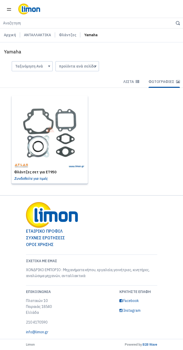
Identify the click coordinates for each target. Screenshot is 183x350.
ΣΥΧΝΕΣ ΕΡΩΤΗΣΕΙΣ (45, 237)
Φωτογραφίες (164, 81)
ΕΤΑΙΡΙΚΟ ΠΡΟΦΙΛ (44, 231)
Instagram (130, 310)
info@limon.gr (37, 332)
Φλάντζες (67, 35)
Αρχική (10, 35)
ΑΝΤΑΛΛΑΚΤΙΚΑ (37, 35)
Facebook (129, 300)
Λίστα (131, 81)
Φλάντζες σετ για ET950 (35, 172)
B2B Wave (150, 344)
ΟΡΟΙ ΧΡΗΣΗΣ (40, 244)
